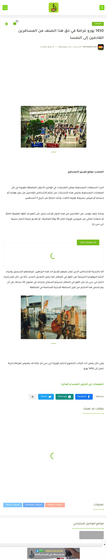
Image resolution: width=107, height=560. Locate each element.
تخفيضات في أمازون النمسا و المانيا (82, 384)
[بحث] (5, 7)
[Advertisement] (53, 75)
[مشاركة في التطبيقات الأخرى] (33, 397)
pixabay (53, 152)
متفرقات (98, 24)
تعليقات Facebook (33, 505)
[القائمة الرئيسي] (101, 7)
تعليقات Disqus (13, 505)
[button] (84, 397)
